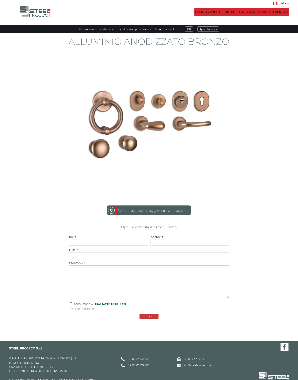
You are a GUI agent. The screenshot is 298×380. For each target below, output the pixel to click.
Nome (108, 241)
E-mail (149, 254)
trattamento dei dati (110, 304)
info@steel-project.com (198, 365)
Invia (149, 316)
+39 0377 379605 (137, 365)
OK (189, 29)
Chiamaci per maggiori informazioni (152, 210)
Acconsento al (98, 303)
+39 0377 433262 (137, 359)
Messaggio (149, 279)
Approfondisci (208, 29)
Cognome (190, 241)
